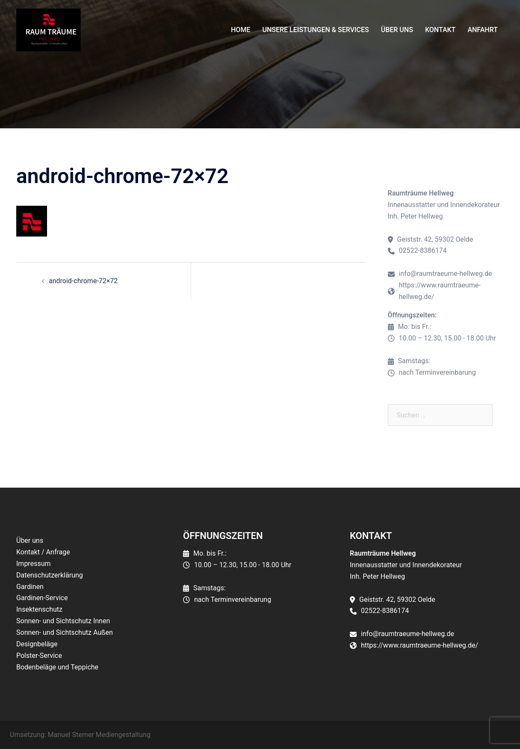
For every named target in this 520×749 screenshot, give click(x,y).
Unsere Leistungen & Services (315, 30)
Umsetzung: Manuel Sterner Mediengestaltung (80, 735)
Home (240, 30)
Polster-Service (39, 655)
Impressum (33, 564)
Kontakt (440, 30)
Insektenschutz (39, 609)
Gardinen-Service (42, 598)
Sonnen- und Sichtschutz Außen (64, 632)
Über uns (397, 30)
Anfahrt (482, 30)
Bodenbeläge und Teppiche (57, 667)
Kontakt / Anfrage (43, 552)
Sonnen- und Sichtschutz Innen (63, 621)
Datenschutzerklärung (49, 575)
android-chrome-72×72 (83, 281)
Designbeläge (36, 644)
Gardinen (30, 587)
